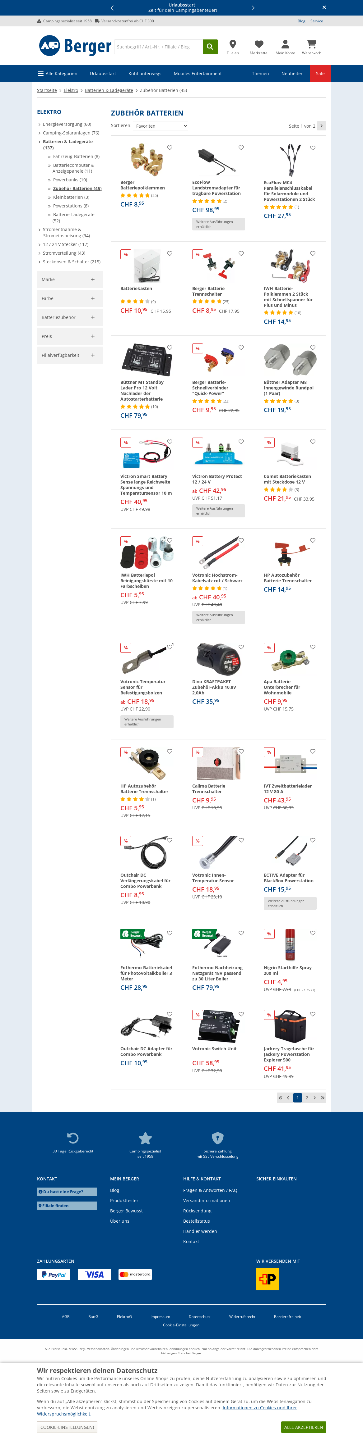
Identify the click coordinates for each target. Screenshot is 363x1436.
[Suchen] (210, 46)
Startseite (47, 90)
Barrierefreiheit (287, 1316)
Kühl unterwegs (144, 73)
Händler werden (200, 1231)
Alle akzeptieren (303, 1427)
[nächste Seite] (321, 125)
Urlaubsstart (103, 73)
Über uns (119, 1221)
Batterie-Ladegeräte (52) (74, 217)
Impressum (160, 1316)
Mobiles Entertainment (198, 73)
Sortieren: (121, 125)
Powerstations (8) (71, 206)
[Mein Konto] (285, 45)
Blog (301, 21)
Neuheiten (293, 73)
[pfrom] (47, 605)
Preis (47, 583)
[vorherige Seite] (288, 1097)
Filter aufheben (84, 379)
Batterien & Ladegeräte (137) (68, 145)
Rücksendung (197, 1211)
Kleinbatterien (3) (71, 197)
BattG (93, 1316)
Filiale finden (55, 1205)
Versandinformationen (206, 1200)
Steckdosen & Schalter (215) (71, 262)
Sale (320, 73)
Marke (48, 279)
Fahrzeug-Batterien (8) (76, 156)
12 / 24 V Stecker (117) (65, 244)
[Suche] (158, 46)
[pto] (84, 605)
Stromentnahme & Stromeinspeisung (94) (66, 232)
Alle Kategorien (61, 73)
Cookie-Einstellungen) (67, 1427)
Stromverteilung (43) (64, 253)
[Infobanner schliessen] (324, 8)
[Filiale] (233, 45)
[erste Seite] (280, 1097)
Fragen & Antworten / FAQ (210, 1190)
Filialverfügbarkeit (61, 643)
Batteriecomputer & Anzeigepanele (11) (73, 168)
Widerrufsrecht (242, 1316)
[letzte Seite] (322, 1097)
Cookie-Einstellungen (181, 1325)
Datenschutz (200, 1316)
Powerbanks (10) (70, 180)
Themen (260, 73)
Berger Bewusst (126, 1211)
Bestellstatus (196, 1221)
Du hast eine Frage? (63, 1191)
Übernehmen (60, 618)
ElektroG (124, 1316)
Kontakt (191, 1241)
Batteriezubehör (59, 460)
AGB (66, 1316)
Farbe (48, 402)
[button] (112, 8)
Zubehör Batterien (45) (77, 188)
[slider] (46, 591)
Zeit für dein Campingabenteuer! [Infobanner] (182, 7)
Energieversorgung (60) (67, 124)
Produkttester (124, 1200)
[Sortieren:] (160, 125)
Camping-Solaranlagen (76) (71, 133)
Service (316, 21)
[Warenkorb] (311, 45)
